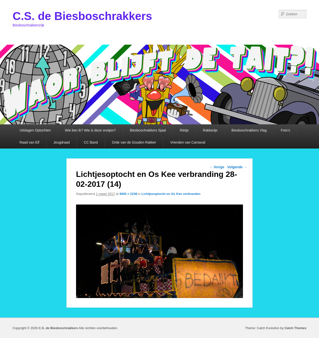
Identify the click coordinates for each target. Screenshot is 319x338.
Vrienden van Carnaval (187, 142)
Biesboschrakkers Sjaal (148, 130)
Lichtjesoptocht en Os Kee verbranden (170, 194)
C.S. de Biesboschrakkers (82, 16)
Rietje (184, 130)
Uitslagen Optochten (35, 130)
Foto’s (285, 130)
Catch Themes (295, 328)
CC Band (91, 142)
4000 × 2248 (128, 194)
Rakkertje (210, 130)
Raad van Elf (29, 142)
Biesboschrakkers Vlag (249, 130)
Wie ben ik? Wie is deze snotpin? (90, 130)
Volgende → (237, 167)
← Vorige (216, 167)
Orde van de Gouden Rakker (134, 142)
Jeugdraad (61, 142)
